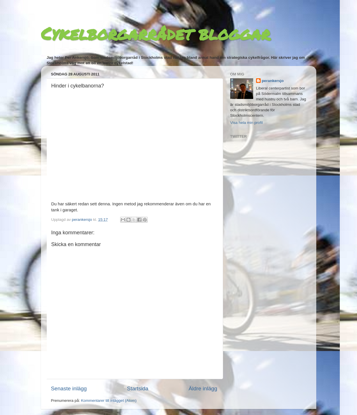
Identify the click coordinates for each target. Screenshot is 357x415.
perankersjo (273, 81)
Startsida (138, 388)
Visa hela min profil (246, 122)
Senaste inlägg (69, 388)
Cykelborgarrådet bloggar (155, 33)
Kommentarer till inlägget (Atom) (109, 400)
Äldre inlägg (203, 388)
